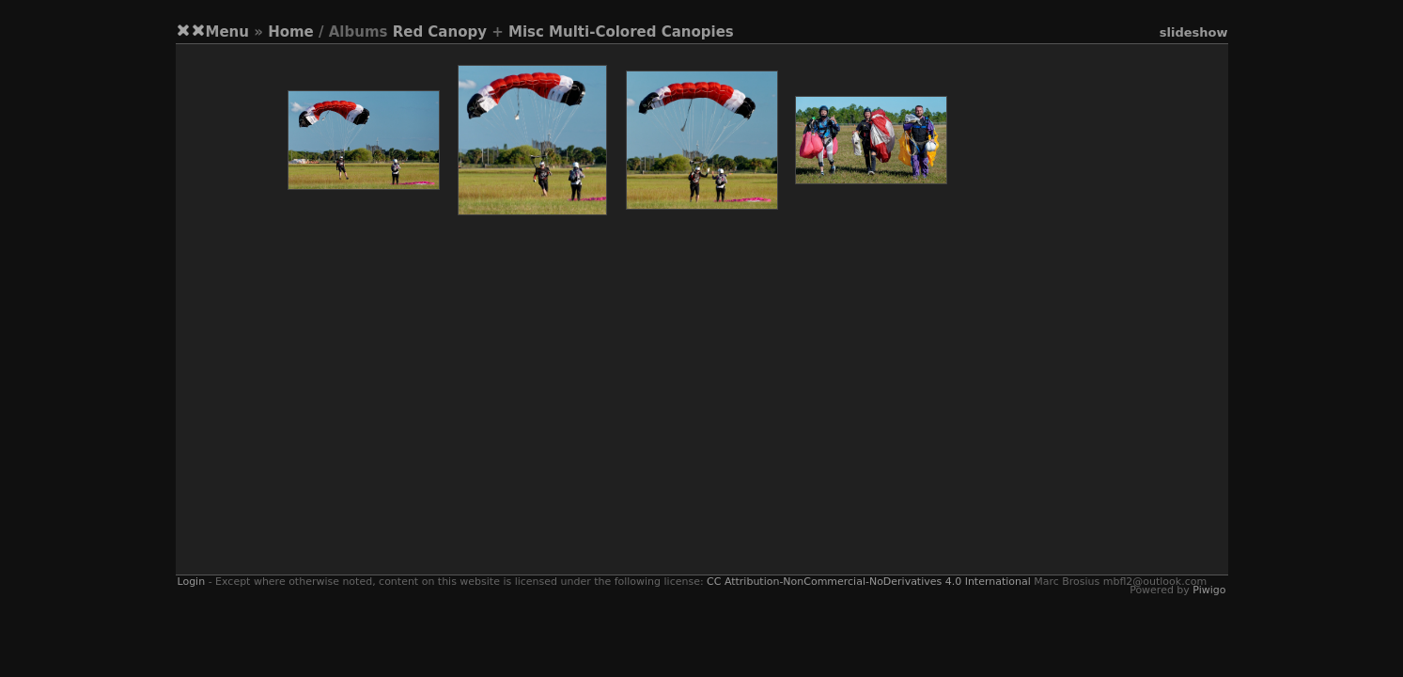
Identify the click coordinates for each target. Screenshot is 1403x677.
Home (291, 32)
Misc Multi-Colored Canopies (621, 32)
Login (192, 581)
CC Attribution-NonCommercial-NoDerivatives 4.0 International (869, 581)
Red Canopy (440, 32)
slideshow (1194, 32)
